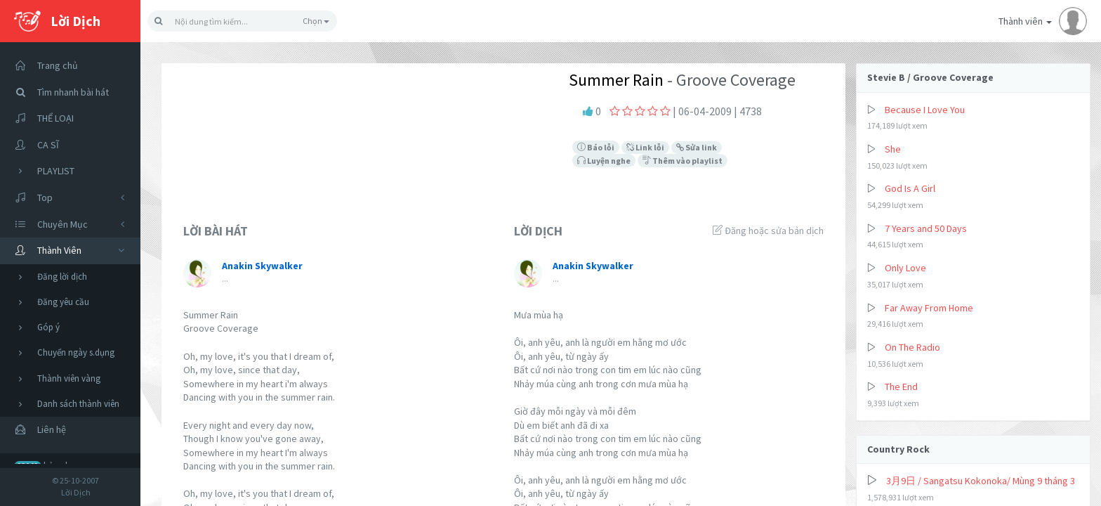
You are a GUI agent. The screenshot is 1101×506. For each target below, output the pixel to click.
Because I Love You (925, 109)
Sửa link (696, 147)
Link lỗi (645, 147)
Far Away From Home (929, 307)
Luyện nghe (604, 160)
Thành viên (1042, 21)
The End (901, 386)
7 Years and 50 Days (926, 228)
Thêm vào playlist (682, 160)
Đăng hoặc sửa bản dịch (768, 230)
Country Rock (898, 449)
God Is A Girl (910, 188)
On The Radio (912, 347)
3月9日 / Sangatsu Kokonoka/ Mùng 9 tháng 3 (980, 480)
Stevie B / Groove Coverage (930, 77)
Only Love (905, 267)
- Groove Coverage (730, 80)
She (893, 149)
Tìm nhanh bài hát (58, 92)
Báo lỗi (595, 147)
